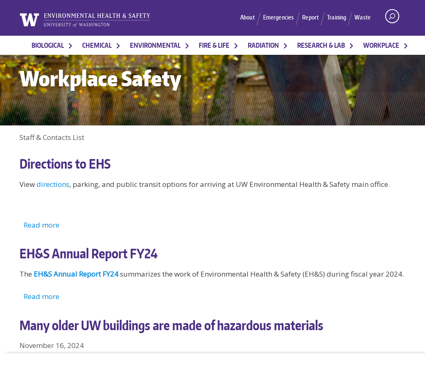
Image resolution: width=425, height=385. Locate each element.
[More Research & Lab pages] (351, 45)
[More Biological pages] (70, 45)
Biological (48, 45)
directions (53, 184)
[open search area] (392, 16)
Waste (362, 18)
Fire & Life (214, 45)
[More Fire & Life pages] (236, 45)
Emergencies (275, 18)
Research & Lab (321, 45)
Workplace (381, 45)
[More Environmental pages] (187, 45)
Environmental (155, 45)
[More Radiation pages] (285, 45)
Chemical (97, 45)
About (242, 18)
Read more (41, 225)
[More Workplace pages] (406, 45)
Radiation (263, 45)
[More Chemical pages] (118, 45)
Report (308, 18)
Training (335, 18)
